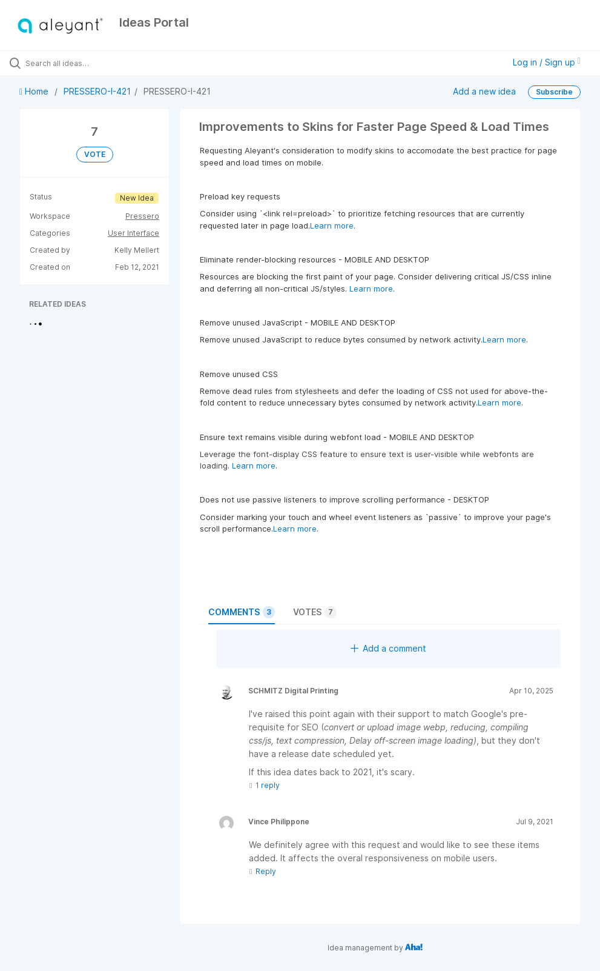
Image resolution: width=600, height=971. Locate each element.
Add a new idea (484, 90)
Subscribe (554, 91)
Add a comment (388, 648)
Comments (241, 612)
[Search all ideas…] (82, 63)
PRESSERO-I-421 (97, 91)
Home (35, 91)
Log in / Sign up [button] (547, 62)
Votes (315, 612)
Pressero (142, 216)
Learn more (332, 225)
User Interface (133, 233)
